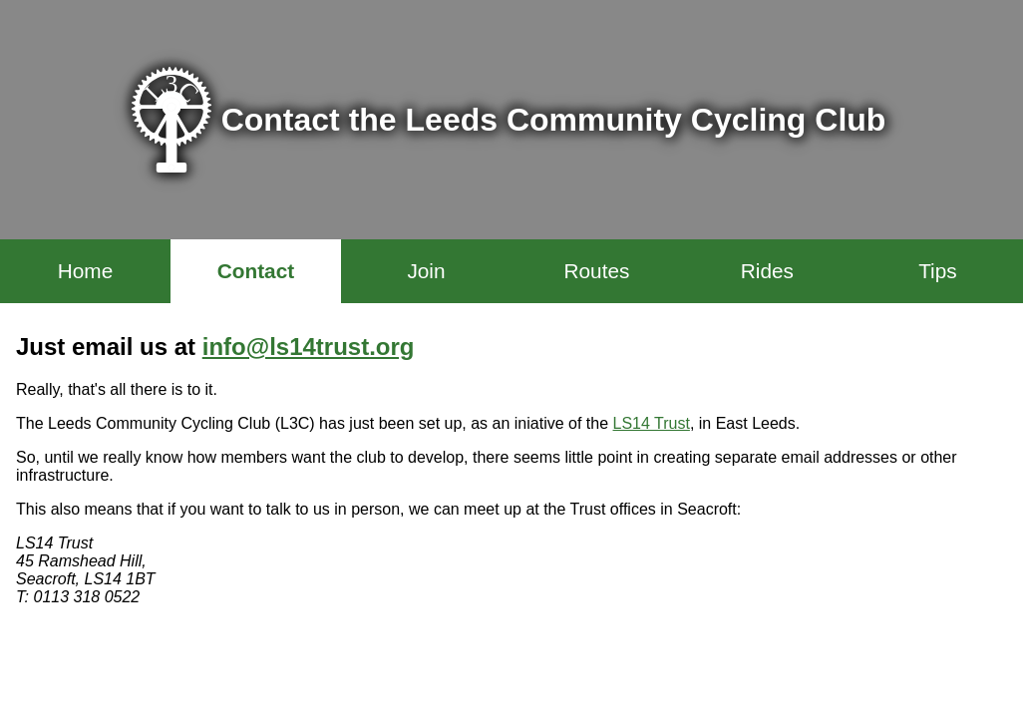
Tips (937, 270)
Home (85, 270)
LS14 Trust (651, 423)
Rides (767, 270)
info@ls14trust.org (308, 346)
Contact (255, 270)
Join (426, 270)
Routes (596, 270)
